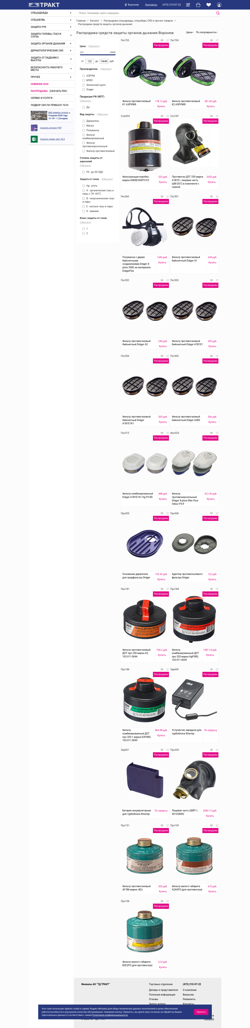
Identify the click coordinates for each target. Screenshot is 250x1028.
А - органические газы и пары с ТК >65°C (98, 192)
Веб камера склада (58, 112)
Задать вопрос (157, 1003)
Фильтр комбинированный (93, 136)
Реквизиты (189, 999)
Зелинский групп (94, 85)
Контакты (151, 4)
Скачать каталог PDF (51, 127)
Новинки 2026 (40, 84)
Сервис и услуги (41, 98)
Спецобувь (38, 19)
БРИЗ (87, 80)
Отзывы (153, 999)
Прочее (35, 77)
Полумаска (90, 130)
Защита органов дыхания (48, 43)
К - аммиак (90, 211)
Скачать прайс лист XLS (52, 139)
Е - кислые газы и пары (97, 206)
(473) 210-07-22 (171, 4)
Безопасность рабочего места (46, 68)
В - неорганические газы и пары (98, 200)
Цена (189, 32)
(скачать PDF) (58, 91)
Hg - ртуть (89, 185)
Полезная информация (162, 994)
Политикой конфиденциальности (110, 1015)
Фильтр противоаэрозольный (94, 144)
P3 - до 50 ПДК (92, 172)
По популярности (206, 32)
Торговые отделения (161, 984)
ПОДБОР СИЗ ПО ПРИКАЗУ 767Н (49, 105)
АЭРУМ (88, 75)
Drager (88, 89)
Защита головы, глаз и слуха (46, 35)
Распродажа (39, 91)
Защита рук (38, 27)
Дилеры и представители (163, 990)
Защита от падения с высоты (45, 59)
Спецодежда (39, 12)
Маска (88, 125)
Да (86, 107)
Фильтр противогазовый (98, 151)
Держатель (90, 121)
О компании (190, 990)
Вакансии (188, 994)
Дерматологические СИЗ (47, 50)
